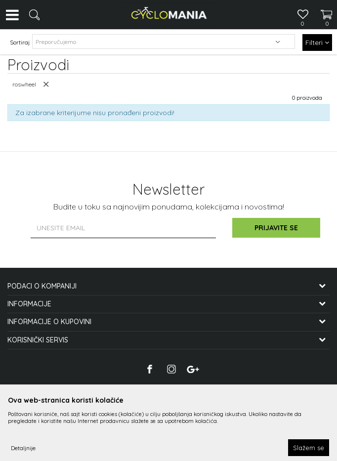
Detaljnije (23, 448)
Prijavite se (277, 227)
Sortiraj (20, 42)
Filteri (317, 42)
